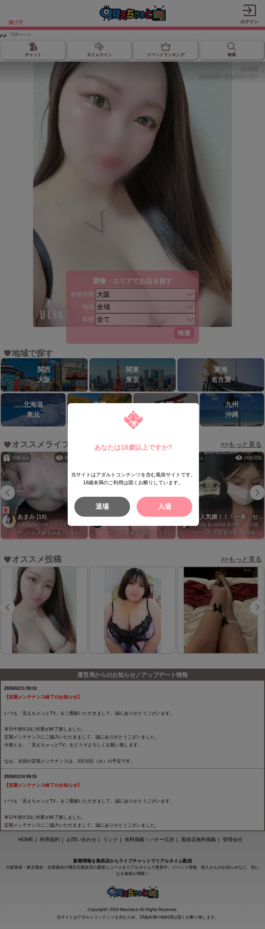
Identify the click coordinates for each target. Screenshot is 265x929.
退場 (102, 506)
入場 (164, 506)
